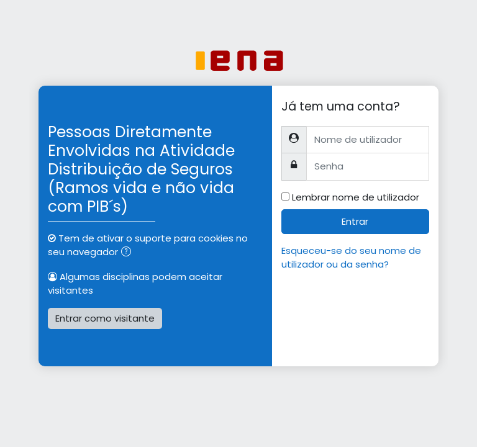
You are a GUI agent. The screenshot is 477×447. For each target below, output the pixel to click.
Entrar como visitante (105, 318)
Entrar (355, 221)
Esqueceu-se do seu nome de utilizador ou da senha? (351, 257)
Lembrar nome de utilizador (355, 197)
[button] (128, 252)
